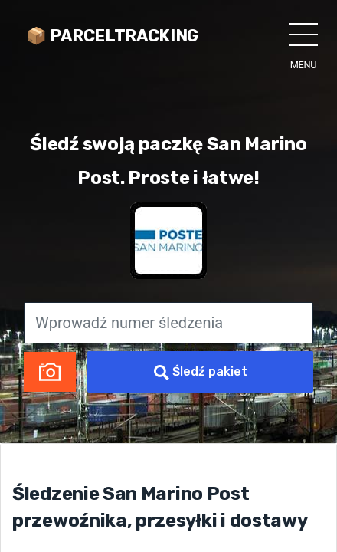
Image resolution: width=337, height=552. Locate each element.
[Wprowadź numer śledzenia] (168, 322)
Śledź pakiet (200, 372)
